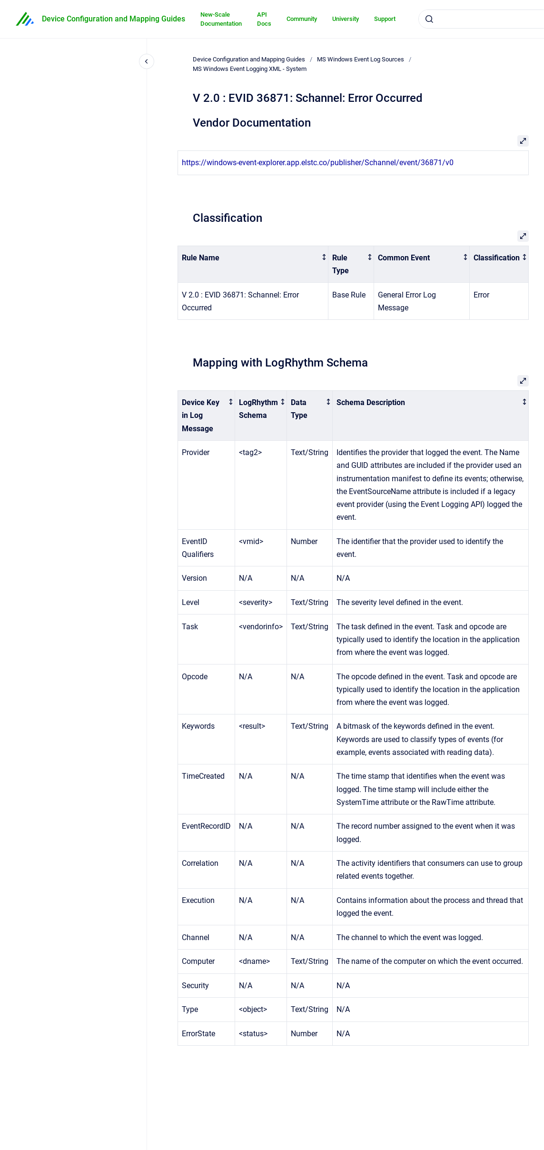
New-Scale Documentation (221, 19)
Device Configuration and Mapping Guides (113, 18)
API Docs (264, 19)
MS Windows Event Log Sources (360, 59)
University (345, 18)
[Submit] (429, 19)
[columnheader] (253, 264)
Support (385, 18)
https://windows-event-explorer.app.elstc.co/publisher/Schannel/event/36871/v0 (318, 162)
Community (302, 18)
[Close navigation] (146, 61)
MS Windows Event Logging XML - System (250, 68)
